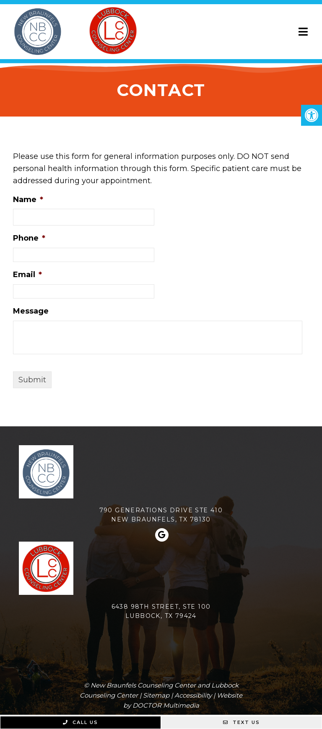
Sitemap (156, 695)
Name (28, 199)
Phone (29, 238)
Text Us (241, 722)
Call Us (80, 722)
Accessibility (193, 695)
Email (27, 274)
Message (31, 311)
